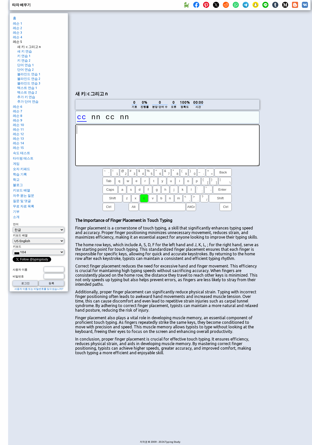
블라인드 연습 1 (28, 74)
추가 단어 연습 (27, 101)
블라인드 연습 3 (28, 83)
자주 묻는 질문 (23, 195)
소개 (16, 217)
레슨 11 (18, 129)
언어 (15, 224)
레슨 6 (17, 106)
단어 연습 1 (25, 65)
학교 (16, 179)
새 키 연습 (24, 51)
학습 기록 (20, 174)
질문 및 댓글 (22, 201)
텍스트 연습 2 (27, 92)
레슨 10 (18, 125)
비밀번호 (18, 276)
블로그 (18, 185)
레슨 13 (18, 138)
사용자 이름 (20, 269)
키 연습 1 (23, 56)
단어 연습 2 (25, 69)
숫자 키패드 (21, 169)
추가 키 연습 (26, 97)
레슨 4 (17, 37)
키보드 (17, 246)
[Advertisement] (165, 49)
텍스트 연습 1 (27, 88)
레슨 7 (17, 111)
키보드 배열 (21, 190)
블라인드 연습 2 (28, 78)
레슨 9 (17, 120)
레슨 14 (18, 143)
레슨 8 (17, 115)
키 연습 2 (23, 60)
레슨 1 (17, 23)
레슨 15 (18, 147)
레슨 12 (18, 134)
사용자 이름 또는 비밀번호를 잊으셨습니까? (38, 289)
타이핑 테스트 (23, 158)
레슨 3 (17, 32)
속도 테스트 (21, 153)
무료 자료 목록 (23, 206)
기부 (16, 211)
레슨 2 (17, 28)
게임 (16, 163)
